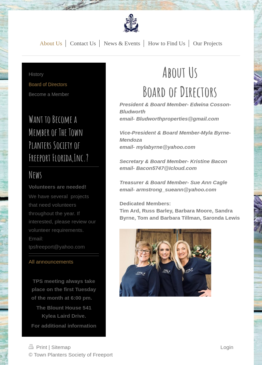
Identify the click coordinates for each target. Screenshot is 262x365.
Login (226, 347)
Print (38, 347)
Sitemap (60, 347)
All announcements (51, 262)
